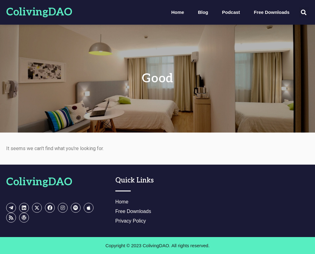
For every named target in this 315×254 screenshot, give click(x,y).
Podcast (231, 12)
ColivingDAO (39, 12)
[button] (304, 12)
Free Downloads (271, 12)
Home (177, 12)
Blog (203, 12)
